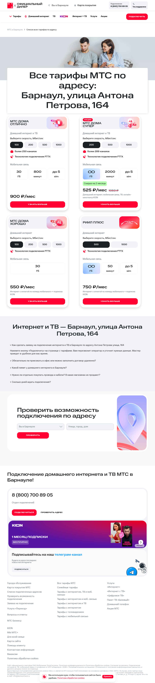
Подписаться (21, 569)
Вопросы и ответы (17, 614)
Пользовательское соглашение (82, 667)
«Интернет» (113, 587)
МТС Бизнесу (14, 620)
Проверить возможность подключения (20, 598)
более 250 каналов (26, 151)
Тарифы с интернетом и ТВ (71, 603)
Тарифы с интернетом (69, 607)
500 (44, 144)
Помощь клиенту (16, 645)
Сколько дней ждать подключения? (30, 382)
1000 (59, 144)
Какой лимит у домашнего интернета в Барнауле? (38, 367)
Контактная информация (20, 650)
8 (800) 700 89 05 (119, 6)
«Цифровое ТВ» (115, 595)
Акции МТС (113, 608)
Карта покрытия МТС (18, 587)
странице (34, 669)
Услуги (93, 16)
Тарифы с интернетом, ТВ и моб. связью (74, 593)
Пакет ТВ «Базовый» (118, 600)
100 (17, 144)
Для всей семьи (15, 637)
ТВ (54, 16)
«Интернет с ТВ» (116, 591)
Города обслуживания (19, 583)
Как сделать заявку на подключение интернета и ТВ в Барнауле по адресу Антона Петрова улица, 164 (66, 345)
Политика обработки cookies (22, 658)
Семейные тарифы (67, 587)
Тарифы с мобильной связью (72, 616)
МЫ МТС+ (12, 632)
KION (10, 628)
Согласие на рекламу (119, 665)
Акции (104, 16)
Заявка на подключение (20, 603)
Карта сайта (14, 641)
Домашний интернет (37, 16)
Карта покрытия (86, 5)
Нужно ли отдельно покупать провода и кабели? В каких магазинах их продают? (54, 375)
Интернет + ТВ (80, 16)
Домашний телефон (118, 604)
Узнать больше (37, 204)
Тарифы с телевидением (70, 612)
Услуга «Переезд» (17, 608)
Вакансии (12, 654)
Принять (108, 677)
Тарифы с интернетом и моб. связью (77, 599)
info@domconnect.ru (21, 676)
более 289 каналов (98, 151)
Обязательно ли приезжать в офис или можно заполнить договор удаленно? (52, 360)
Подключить (36, 350)
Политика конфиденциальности (72, 665)
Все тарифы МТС (66, 583)
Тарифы (15, 16)
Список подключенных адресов (24, 592)
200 (30, 144)
